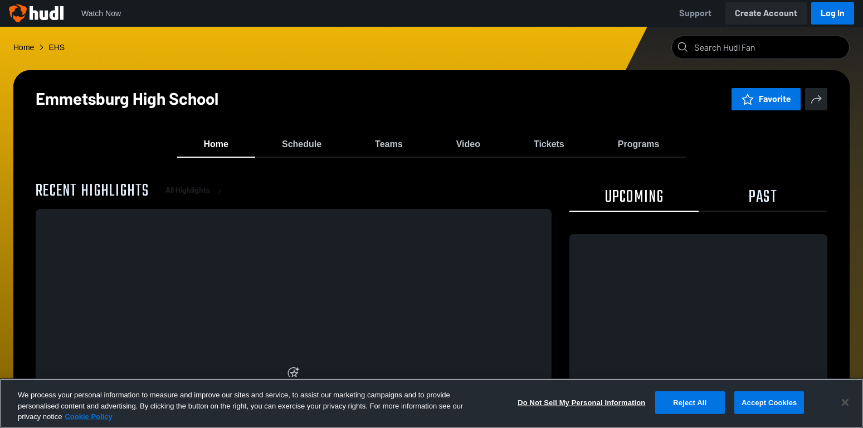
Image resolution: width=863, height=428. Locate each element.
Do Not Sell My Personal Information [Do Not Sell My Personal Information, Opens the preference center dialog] (581, 402)
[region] (431, 403)
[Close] (845, 402)
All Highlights (195, 200)
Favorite (766, 98)
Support (695, 13)
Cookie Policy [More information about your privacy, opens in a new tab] (88, 416)
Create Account (766, 13)
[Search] (769, 47)
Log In (833, 13)
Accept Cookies (769, 402)
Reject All (689, 402)
